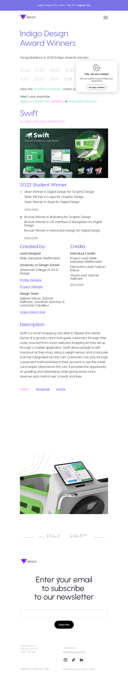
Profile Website (31, 280)
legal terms (26, 668)
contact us (37, 668)
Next (110, 515)
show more (31, 209)
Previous (18, 515)
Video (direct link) (32, 312)
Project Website (31, 287)
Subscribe (64, 624)
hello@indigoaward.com (74, 652)
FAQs (46, 668)
